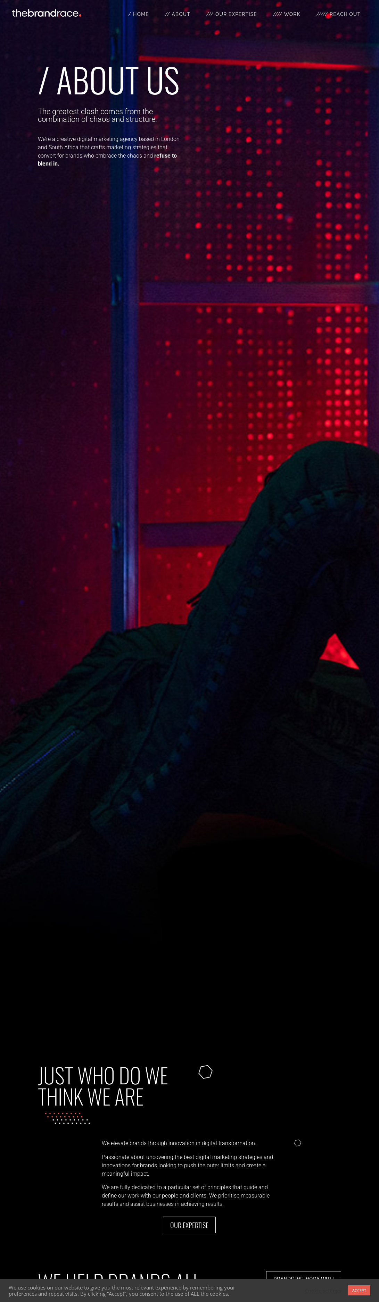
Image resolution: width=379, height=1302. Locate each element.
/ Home (138, 14)
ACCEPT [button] (359, 1290)
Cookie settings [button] (323, 1290)
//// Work (286, 14)
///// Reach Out (338, 14)
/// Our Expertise (231, 14)
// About (177, 14)
